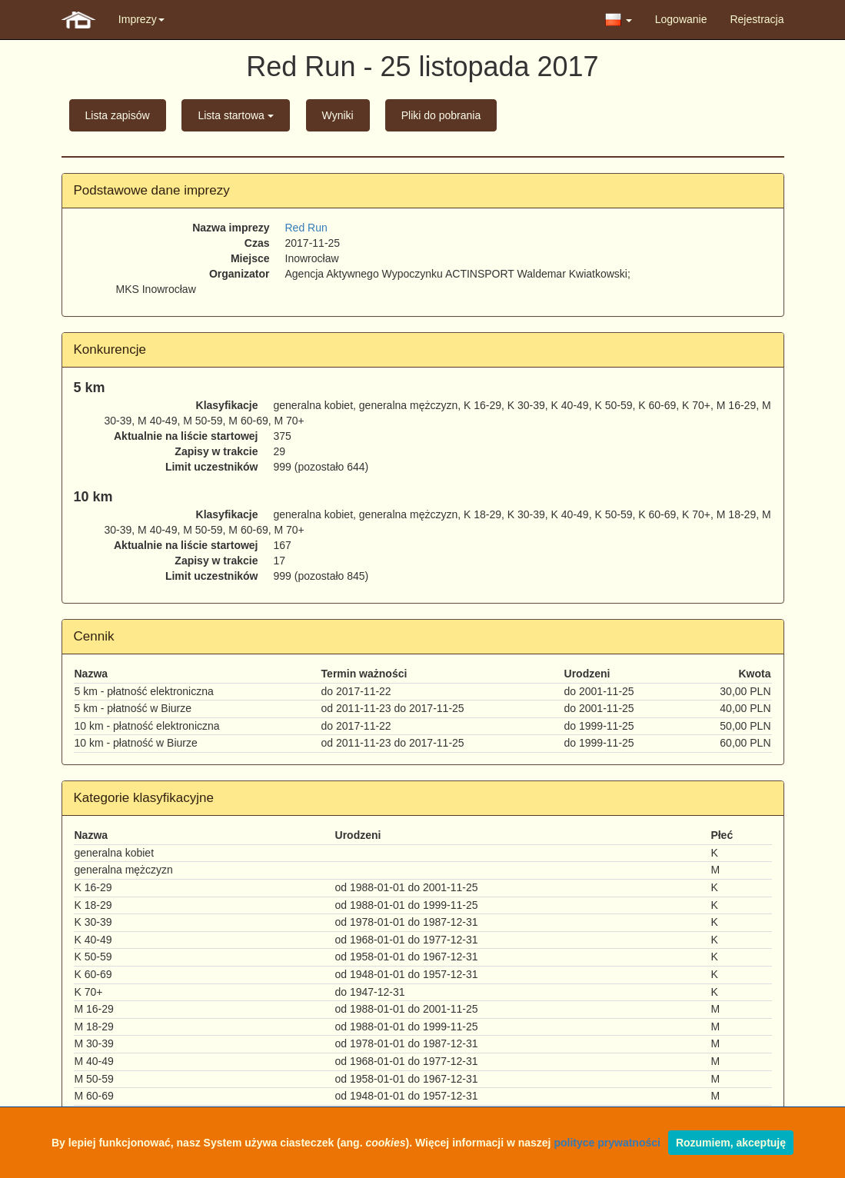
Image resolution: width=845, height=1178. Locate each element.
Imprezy (141, 19)
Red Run (306, 227)
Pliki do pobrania (441, 115)
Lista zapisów (117, 115)
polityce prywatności (607, 1142)
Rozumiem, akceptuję (731, 1142)
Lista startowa (235, 115)
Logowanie (681, 19)
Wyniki (338, 115)
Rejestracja (756, 19)
